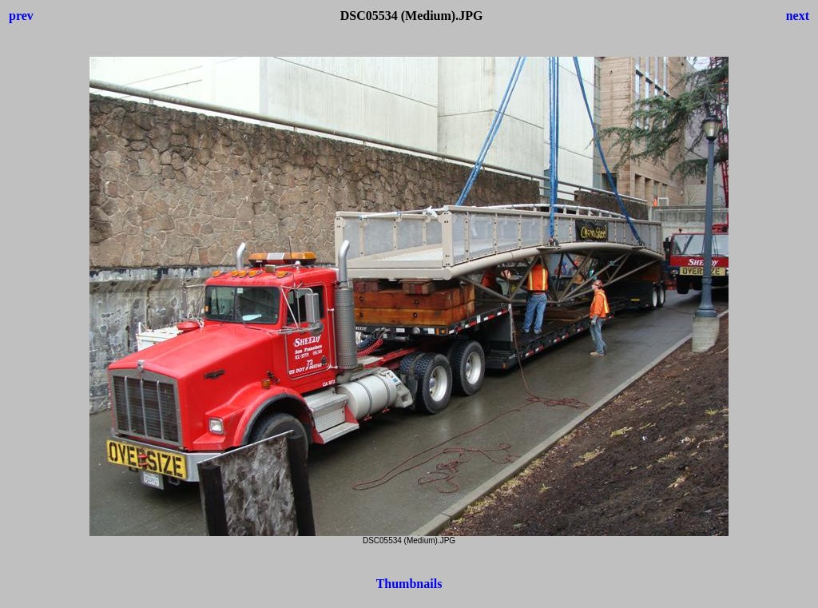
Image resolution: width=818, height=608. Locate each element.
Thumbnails (409, 583)
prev (21, 15)
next (797, 15)
